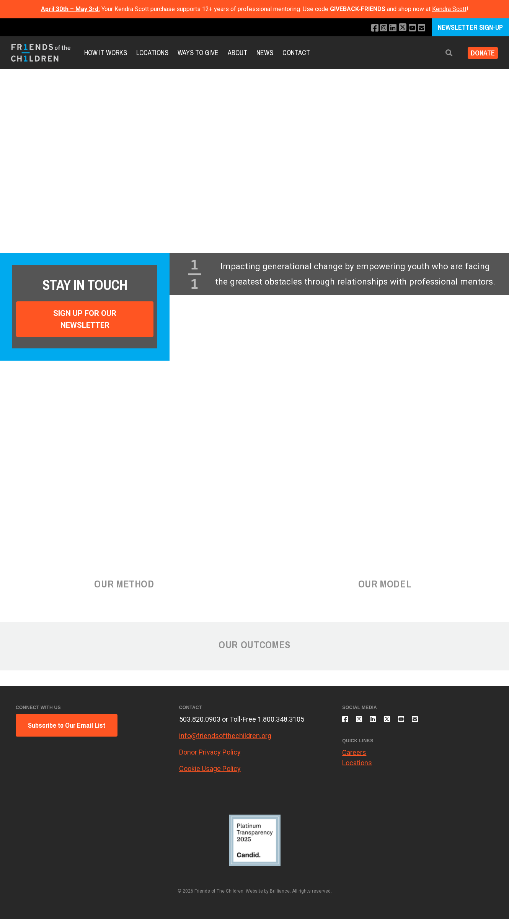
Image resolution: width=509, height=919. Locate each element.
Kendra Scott (449, 9)
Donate (480, 53)
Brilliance (280, 891)
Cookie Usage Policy (210, 768)
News (264, 52)
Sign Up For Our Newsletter (84, 319)
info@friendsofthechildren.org (225, 736)
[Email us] (420, 28)
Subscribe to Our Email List (66, 725)
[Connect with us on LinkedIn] (388, 28)
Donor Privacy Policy (210, 752)
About (237, 52)
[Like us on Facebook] (368, 28)
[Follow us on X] (399, 28)
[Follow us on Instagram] (378, 28)
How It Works (105, 52)
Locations (152, 52)
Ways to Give (198, 52)
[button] (442, 53)
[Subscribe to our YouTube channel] (410, 28)
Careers (354, 757)
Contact (296, 52)
